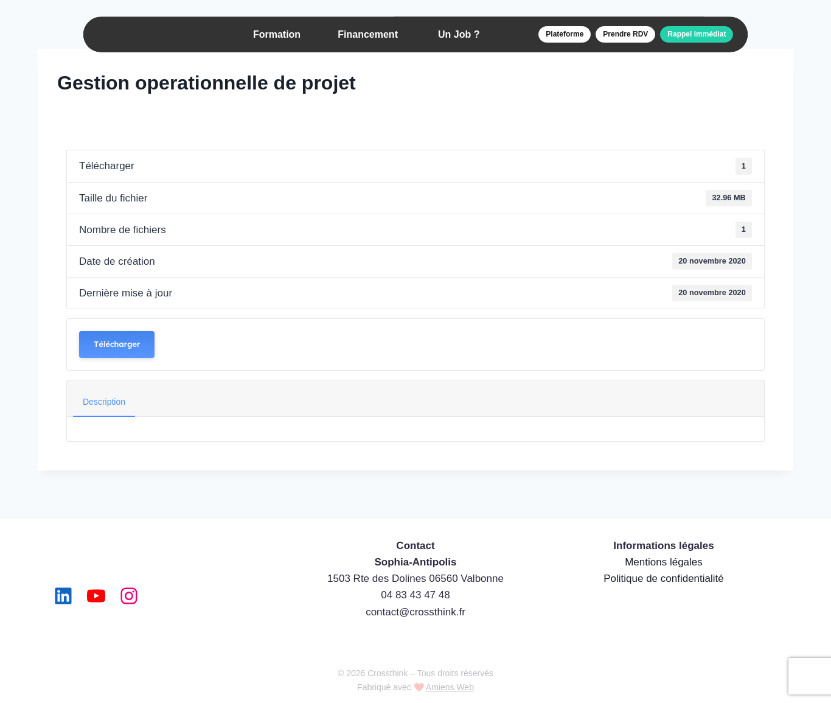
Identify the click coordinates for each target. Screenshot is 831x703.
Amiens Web (450, 687)
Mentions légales (664, 562)
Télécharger (117, 344)
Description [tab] (104, 402)
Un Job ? (458, 34)
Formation (277, 34)
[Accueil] (143, 35)
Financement (368, 34)
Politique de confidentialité (663, 578)
